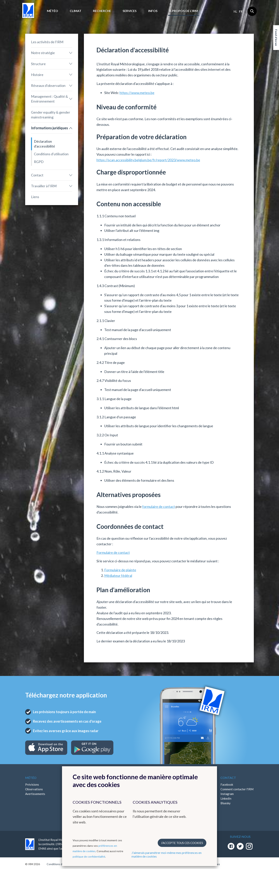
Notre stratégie (43, 53)
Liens (35, 197)
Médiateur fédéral (118, 575)
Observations (34, 789)
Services (130, 11)
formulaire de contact (158, 506)
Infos (153, 11)
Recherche (102, 11)
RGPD (39, 162)
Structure (38, 64)
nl (235, 11)
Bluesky (225, 803)
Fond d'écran (276, 37)
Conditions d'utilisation (51, 154)
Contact (37, 175)
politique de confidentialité (89, 856)
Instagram (227, 794)
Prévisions (32, 784)
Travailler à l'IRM (44, 186)
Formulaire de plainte (120, 570)
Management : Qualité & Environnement (49, 98)
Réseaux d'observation (48, 85)
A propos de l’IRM (183, 11)
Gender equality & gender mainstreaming (50, 114)
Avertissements (35, 794)
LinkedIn (225, 798)
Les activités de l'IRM (47, 42)
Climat (75, 11)
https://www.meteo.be (137, 93)
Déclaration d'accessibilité (44, 143)
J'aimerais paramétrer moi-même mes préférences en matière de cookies (167, 854)
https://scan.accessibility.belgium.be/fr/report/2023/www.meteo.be (148, 160)
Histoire (37, 74)
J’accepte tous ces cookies (182, 843)
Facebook (226, 784)
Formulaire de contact (113, 552)
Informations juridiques (49, 128)
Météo (52, 11)
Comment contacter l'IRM (236, 789)
